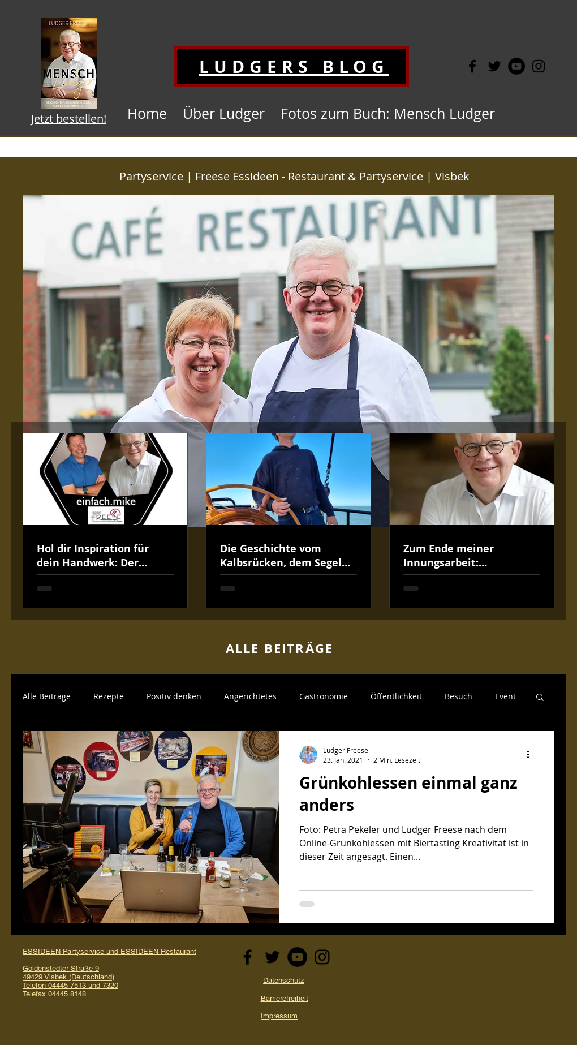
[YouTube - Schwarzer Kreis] (516, 66)
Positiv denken (174, 696)
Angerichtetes (250, 696)
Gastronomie (323, 696)
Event (505, 696)
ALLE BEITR (265, 648)
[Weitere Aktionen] (532, 755)
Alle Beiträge (47, 696)
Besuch (458, 696)
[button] (540, 698)
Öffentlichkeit (396, 696)
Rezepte (108, 696)
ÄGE (319, 648)
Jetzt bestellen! (68, 118)
